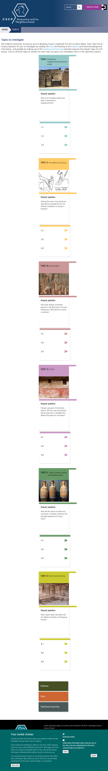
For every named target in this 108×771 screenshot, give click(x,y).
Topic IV (45, 369)
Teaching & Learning (50, 707)
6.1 (42, 644)
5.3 (42, 558)
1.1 (42, 127)
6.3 (42, 662)
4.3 (42, 455)
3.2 (42, 343)
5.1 (42, 541)
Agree (94, 760)
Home (5, 30)
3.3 (42, 352)
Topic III (44, 266)
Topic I (44, 59)
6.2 (42, 653)
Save (65, 756)
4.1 (42, 437)
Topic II (44, 163)
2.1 (42, 231)
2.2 (42, 239)
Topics (15, 30)
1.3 (42, 145)
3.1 (42, 334)
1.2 (42, 136)
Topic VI (45, 576)
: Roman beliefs (53, 266)
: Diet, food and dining (57, 576)
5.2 (42, 549)
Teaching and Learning (53, 49)
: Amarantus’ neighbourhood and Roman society (57, 62)
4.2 (42, 446)
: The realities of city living (57, 163)
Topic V (44, 473)
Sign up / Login (92, 7)
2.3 (42, 248)
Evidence (75, 47)
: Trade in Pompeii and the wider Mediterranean (57, 474)
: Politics (51, 369)
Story (51, 47)
